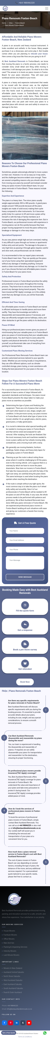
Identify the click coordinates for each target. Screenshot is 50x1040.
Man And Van (9, 943)
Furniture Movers (10, 935)
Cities (11, 23)
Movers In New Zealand (13, 968)
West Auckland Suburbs (13, 980)
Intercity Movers (10, 951)
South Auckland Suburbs (13, 988)
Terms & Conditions (25, 1037)
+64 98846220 (25, 825)
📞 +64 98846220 (25, 3)
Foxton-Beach (20, 23)
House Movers (9, 931)
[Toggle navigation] (46, 8)
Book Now (25, 682)
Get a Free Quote (8, 1033)
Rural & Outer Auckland (13, 992)
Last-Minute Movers (11, 955)
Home (4, 23)
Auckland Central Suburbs (14, 972)
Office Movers (9, 939)
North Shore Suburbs (12, 976)
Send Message (25, 577)
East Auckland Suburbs (13, 984)
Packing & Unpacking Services (15, 947)
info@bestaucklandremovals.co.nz (27, 828)
